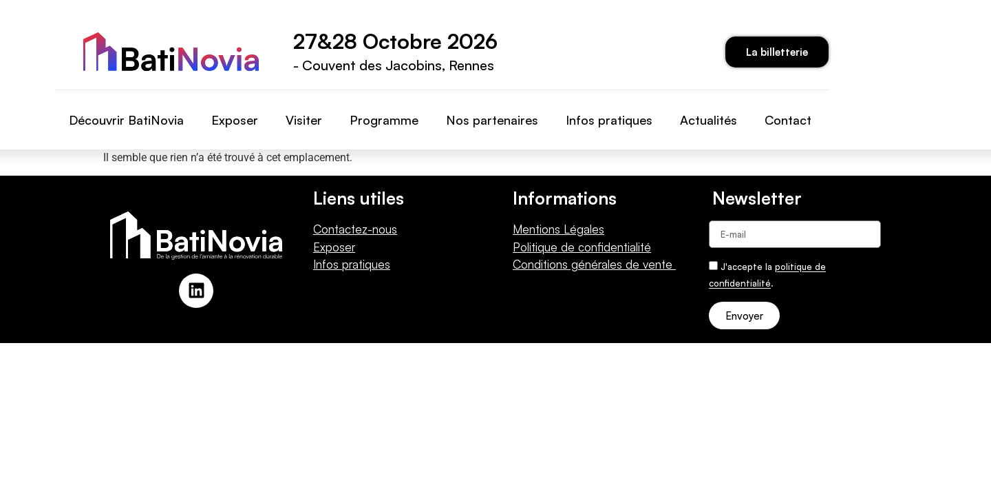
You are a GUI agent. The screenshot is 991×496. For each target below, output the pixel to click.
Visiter (304, 119)
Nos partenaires (492, 119)
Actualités (708, 119)
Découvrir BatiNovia (126, 119)
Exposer (234, 119)
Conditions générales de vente (594, 264)
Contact (788, 119)
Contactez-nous (355, 229)
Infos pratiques (609, 119)
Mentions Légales (558, 229)
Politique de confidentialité (582, 247)
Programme (384, 119)
